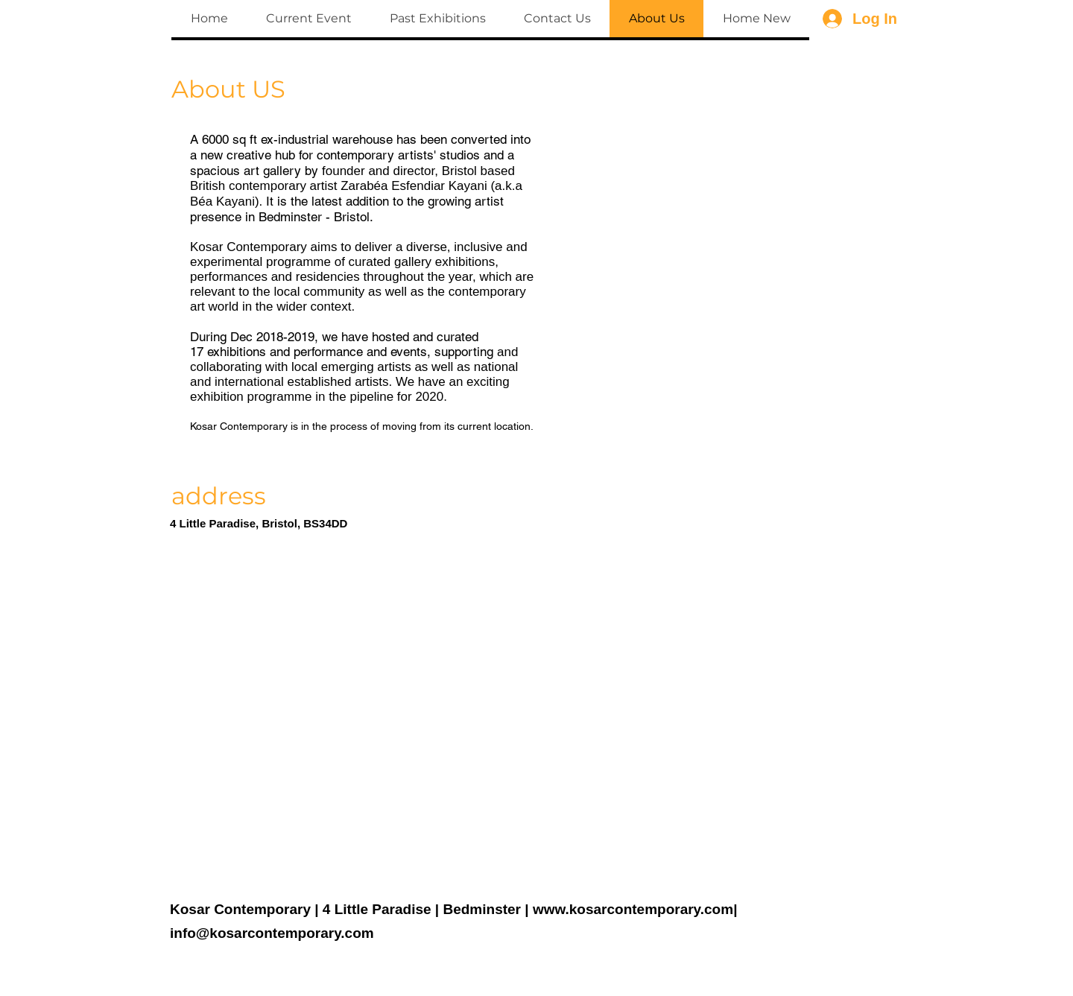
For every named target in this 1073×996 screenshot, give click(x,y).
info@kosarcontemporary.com (272, 933)
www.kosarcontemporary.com (633, 909)
